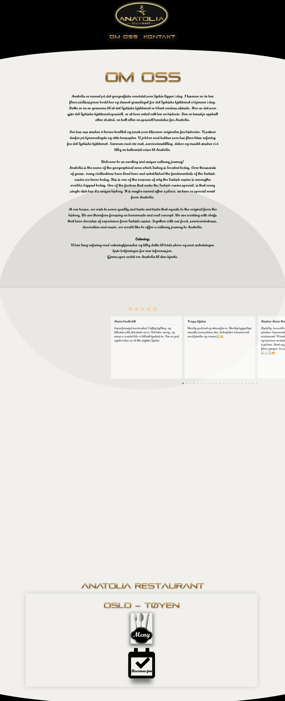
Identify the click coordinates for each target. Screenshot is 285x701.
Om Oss (123, 37)
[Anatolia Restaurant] (143, 15)
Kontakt (160, 37)
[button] (253, 383)
